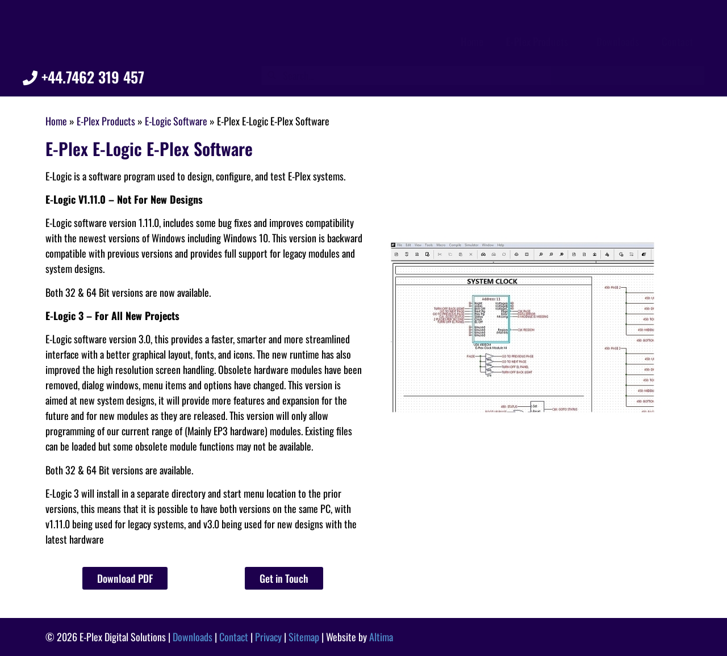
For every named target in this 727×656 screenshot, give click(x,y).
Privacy (268, 636)
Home (472, 41)
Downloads (617, 41)
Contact (677, 41)
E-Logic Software (176, 120)
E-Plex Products (540, 41)
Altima (381, 636)
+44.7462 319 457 (83, 77)
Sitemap (304, 636)
